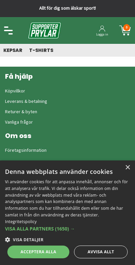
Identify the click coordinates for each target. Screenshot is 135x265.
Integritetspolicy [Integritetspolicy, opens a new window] (21, 221)
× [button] (127, 167)
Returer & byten (21, 112)
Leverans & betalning (26, 101)
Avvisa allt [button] (101, 252)
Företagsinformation (26, 150)
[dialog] (67, 212)
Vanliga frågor (19, 122)
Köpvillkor (15, 91)
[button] (67, 228)
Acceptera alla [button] (38, 252)
